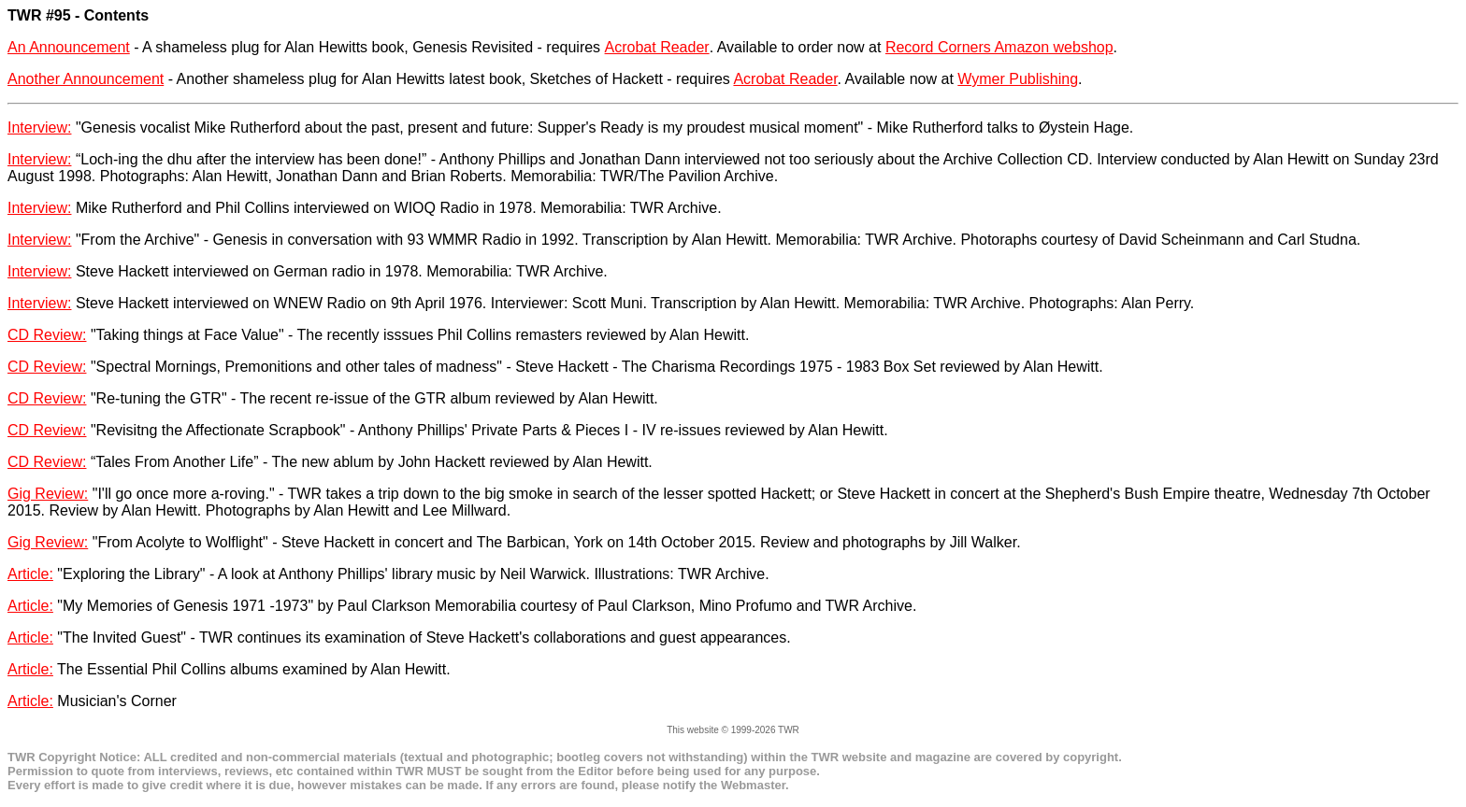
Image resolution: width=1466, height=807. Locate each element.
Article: (30, 574)
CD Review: (46, 335)
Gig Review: (47, 494)
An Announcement (68, 47)
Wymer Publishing (1017, 79)
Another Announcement (85, 79)
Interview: (39, 127)
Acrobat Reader (657, 47)
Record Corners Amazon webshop (999, 47)
